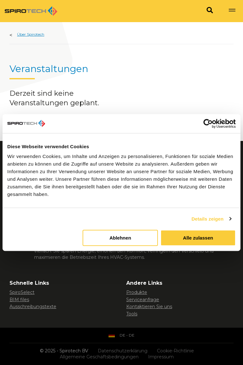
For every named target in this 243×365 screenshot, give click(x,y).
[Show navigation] (232, 11)
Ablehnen (120, 237)
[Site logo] (31, 11)
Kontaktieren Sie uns (149, 306)
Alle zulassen (198, 237)
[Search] (210, 11)
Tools (131, 314)
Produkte (136, 292)
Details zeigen (207, 219)
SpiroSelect (21, 292)
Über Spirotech (30, 34)
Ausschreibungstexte (32, 306)
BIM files (19, 299)
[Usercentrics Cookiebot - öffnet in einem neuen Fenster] (208, 123)
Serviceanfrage (142, 299)
